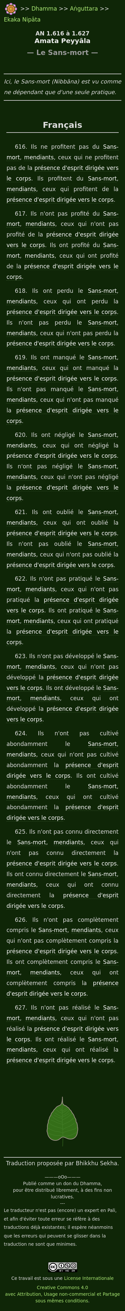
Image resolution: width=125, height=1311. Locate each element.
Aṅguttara (85, 8)
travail (26, 1278)
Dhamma (45, 8)
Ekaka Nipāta (22, 19)
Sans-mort (102, 178)
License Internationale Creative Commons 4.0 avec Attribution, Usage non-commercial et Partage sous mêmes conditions (62, 1289)
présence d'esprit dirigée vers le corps (59, 199)
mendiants (39, 157)
